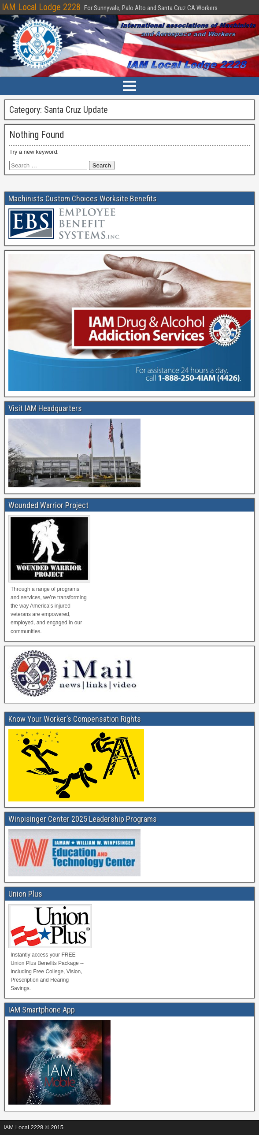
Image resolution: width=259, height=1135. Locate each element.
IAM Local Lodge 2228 (41, 7)
